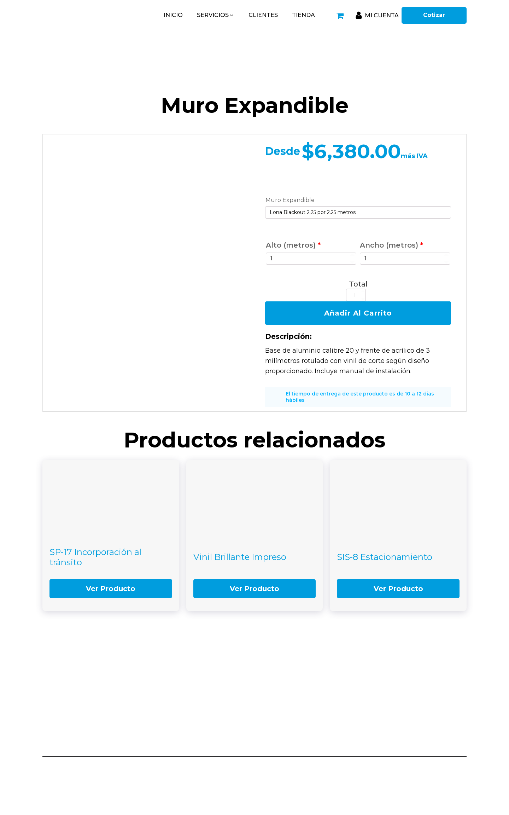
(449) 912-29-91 (402, 712)
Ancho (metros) (391, 245)
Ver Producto (110, 588)
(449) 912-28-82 (402, 703)
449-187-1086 (287, 724)
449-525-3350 (287, 703)
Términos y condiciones (440, 766)
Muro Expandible (290, 200)
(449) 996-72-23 (403, 733)
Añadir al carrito (358, 313)
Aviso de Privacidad (383, 766)
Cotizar (434, 15)
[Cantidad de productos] (356, 295)
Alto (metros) (293, 245)
